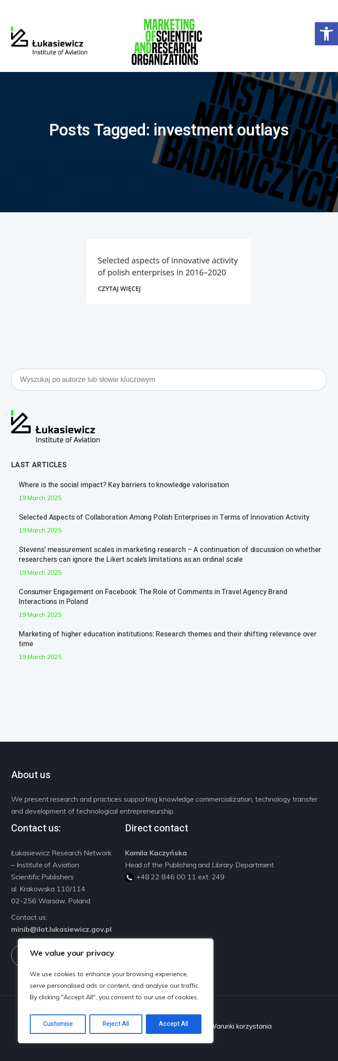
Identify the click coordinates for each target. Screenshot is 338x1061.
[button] (326, 33)
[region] (115, 990)
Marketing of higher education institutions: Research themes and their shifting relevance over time (168, 639)
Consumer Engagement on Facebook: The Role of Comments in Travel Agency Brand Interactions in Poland (153, 597)
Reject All (116, 1024)
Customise (58, 1024)
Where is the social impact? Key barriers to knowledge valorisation (124, 485)
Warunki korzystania (240, 1026)
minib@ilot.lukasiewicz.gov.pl (61, 929)
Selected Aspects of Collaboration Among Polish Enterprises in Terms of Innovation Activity (164, 517)
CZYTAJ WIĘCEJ (119, 288)
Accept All (173, 1024)
